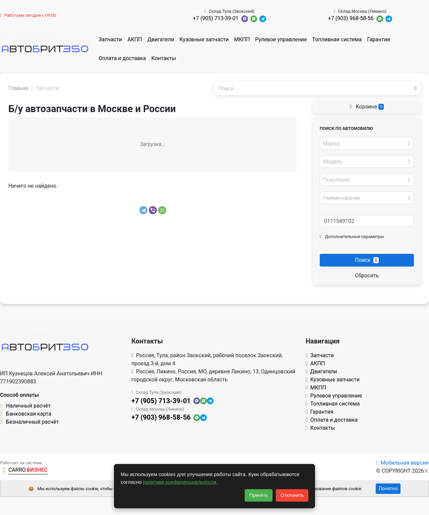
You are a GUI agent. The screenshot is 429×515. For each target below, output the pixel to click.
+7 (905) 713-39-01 (216, 18)
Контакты (163, 58)
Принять (258, 495)
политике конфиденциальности (180, 482)
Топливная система (337, 39)
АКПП (134, 39)
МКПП (242, 39)
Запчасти (110, 39)
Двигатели (160, 39)
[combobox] (367, 143)
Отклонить (292, 495)
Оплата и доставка (122, 58)
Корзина (367, 106)
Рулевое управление (281, 39)
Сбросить (367, 275)
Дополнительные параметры (352, 236)
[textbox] (365, 144)
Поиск (367, 260)
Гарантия (378, 39)
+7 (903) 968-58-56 (351, 18)
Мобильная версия (402, 463)
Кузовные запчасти (204, 39)
